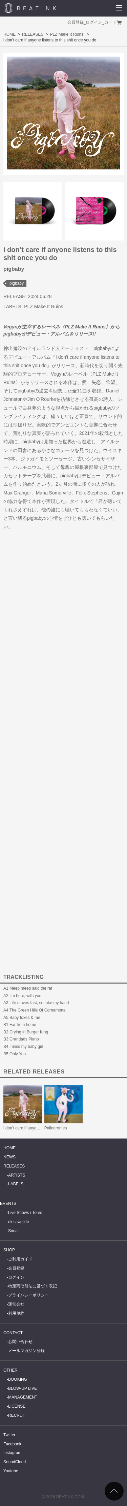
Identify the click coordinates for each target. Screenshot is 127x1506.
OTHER (10, 1370)
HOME (9, 34)
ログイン (94, 22)
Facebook (12, 1444)
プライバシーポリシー (28, 1295)
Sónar (13, 1230)
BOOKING (17, 1379)
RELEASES (32, 34)
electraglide (18, 1221)
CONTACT (13, 1333)
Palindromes (55, 1128)
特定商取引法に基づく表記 (32, 1286)
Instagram (12, 1452)
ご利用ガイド (20, 1259)
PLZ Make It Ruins (66, 34)
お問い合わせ (20, 1341)
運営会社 (16, 1304)
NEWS (9, 1157)
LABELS (15, 1184)
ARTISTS (16, 1175)
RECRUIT (17, 1415)
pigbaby (16, 283)
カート (110, 22)
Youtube (10, 1471)
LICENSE (16, 1406)
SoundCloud (14, 1462)
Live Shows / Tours (25, 1212)
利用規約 (16, 1313)
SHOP (9, 1250)
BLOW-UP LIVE (22, 1388)
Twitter (9, 1435)
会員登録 (75, 22)
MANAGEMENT (22, 1397)
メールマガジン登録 (26, 1350)
